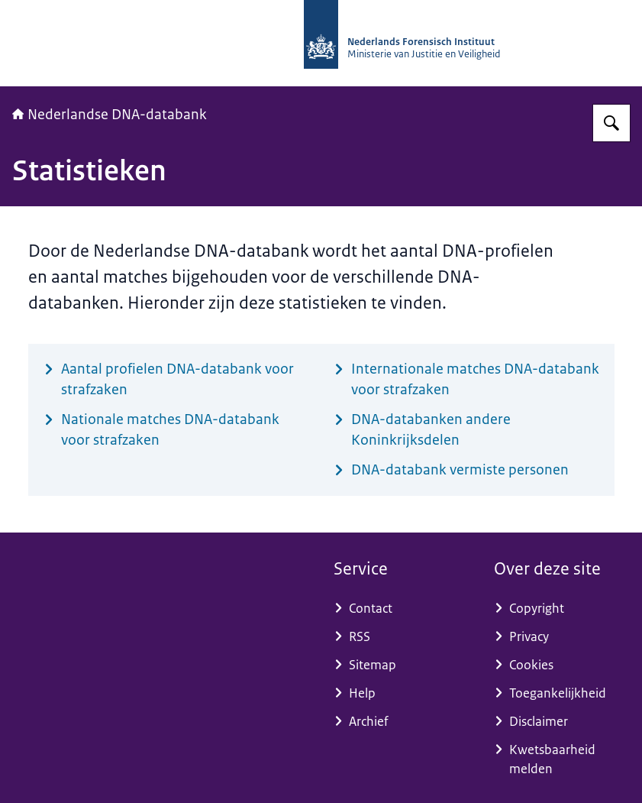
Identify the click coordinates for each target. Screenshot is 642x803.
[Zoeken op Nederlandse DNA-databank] (611, 123)
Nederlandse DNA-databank (109, 114)
